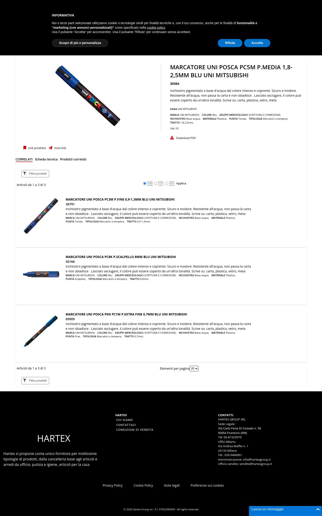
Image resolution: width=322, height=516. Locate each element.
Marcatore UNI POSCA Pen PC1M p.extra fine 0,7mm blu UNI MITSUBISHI (126, 314)
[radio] (144, 183)
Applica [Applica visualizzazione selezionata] (181, 183)
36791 (70, 204)
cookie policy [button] (156, 27)
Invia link (59, 148)
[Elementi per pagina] (194, 368)
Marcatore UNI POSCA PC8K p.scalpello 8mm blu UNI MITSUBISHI (121, 257)
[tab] (24, 160)
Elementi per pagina (175, 368)
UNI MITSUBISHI (187, 109)
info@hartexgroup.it (256, 459)
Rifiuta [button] (230, 43)
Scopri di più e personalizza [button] (80, 43)
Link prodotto (36, 148)
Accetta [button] (257, 43)
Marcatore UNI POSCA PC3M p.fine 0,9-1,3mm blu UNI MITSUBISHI (120, 199)
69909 (70, 319)
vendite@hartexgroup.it (255, 464)
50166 (70, 261)
